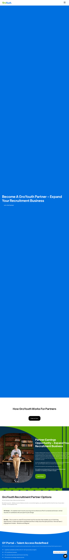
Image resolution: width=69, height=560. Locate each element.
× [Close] (66, 551)
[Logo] (7, 2)
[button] (65, 556)
